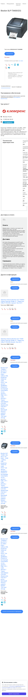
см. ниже (21, 60)
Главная (3, 3)
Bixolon (24, 3)
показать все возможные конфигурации (12, 611)
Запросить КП (9, 53)
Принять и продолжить (14, 693)
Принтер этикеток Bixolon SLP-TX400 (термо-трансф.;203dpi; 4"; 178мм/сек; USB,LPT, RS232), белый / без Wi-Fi (12, 340)
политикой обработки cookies (9, 687)
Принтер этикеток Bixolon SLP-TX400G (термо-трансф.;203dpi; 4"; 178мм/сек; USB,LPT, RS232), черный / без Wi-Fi (12, 301)
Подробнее (14, 287)
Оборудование (10, 3)
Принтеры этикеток (18, 4)
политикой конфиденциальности (16, 686)
